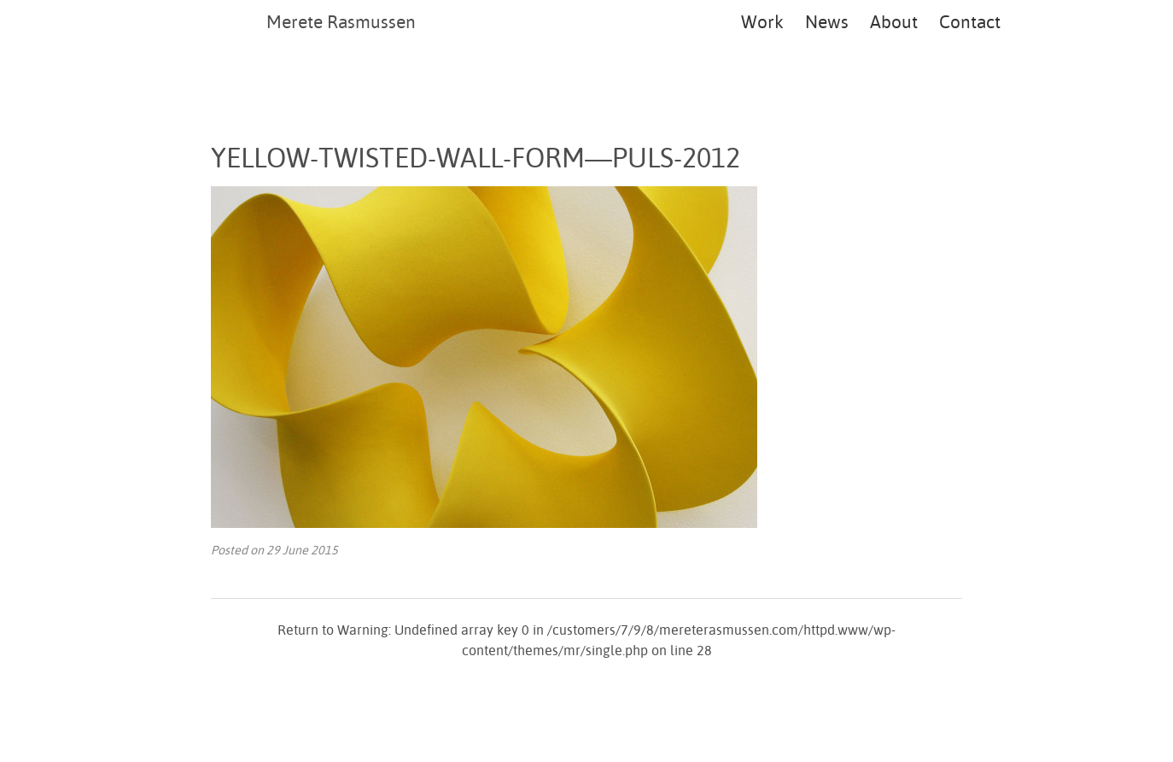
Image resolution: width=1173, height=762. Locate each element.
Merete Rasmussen (341, 21)
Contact (970, 21)
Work (762, 21)
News (827, 21)
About (894, 21)
